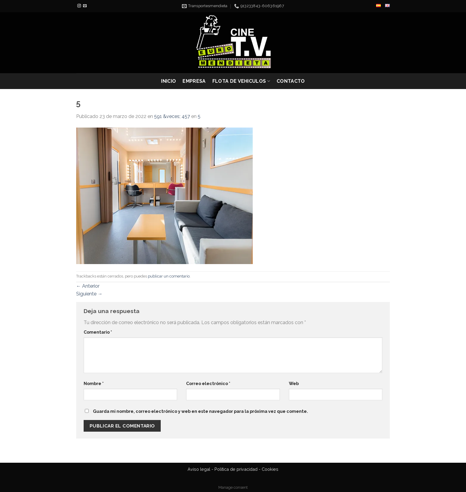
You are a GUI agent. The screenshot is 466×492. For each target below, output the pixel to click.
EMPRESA (194, 81)
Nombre (94, 383)
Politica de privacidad (235, 469)
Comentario (98, 332)
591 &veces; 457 (172, 116)
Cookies (270, 469)
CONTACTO (291, 81)
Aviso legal (199, 469)
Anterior (87, 286)
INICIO (168, 81)
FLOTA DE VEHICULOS (241, 81)
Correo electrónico (208, 383)
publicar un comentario (169, 276)
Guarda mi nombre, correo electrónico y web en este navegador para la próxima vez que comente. (200, 411)
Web (294, 383)
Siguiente (89, 294)
